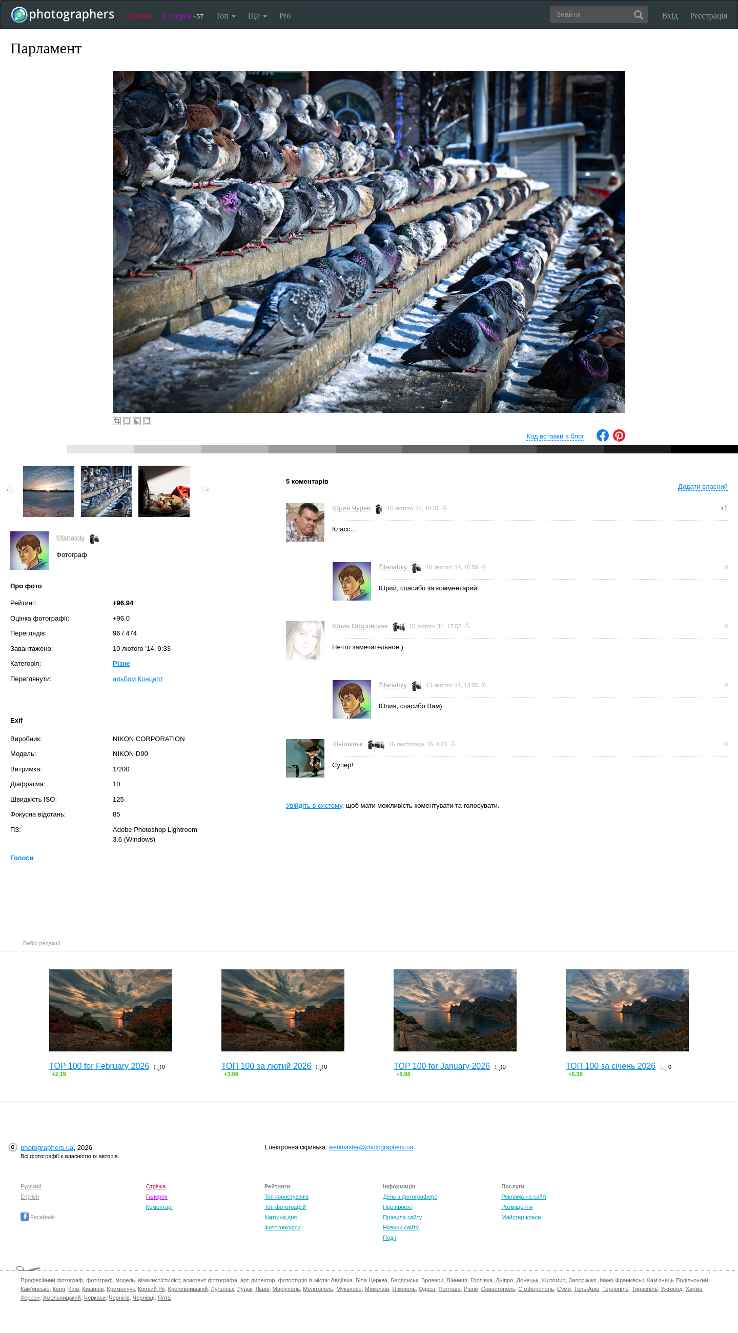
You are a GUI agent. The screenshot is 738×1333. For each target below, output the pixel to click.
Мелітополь (318, 1289)
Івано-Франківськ (622, 1280)
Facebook (37, 1217)
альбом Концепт (138, 679)
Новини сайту (401, 1227)
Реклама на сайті (523, 1196)
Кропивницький (188, 1289)
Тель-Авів (586, 1289)
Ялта (164, 1298)
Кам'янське (35, 1289)
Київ (73, 1289)
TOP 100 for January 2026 (442, 1066)
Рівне (471, 1289)
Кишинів (93, 1289)
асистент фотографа (210, 1280)
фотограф (99, 1280)
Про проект (397, 1207)
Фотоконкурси (282, 1227)
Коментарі (159, 1207)
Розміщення (516, 1207)
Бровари (432, 1280)
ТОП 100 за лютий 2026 (266, 1066)
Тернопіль (615, 1289)
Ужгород (671, 1289)
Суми (564, 1289)
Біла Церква (371, 1280)
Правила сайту (402, 1217)
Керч (59, 1289)
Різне (121, 663)
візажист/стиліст (158, 1280)
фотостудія (293, 1280)
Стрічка (137, 15)
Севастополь (498, 1289)
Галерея (183, 15)
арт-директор (257, 1280)
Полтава (450, 1289)
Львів (262, 1289)
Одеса (427, 1289)
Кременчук (121, 1289)
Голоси (21, 858)
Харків (694, 1289)
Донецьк (527, 1280)
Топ (226, 15)
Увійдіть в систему (314, 805)
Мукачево (348, 1289)
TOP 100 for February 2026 (99, 1066)
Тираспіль (644, 1289)
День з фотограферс (410, 1196)
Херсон (29, 1298)
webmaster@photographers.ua (371, 1147)
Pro (285, 15)
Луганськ (222, 1289)
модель (125, 1280)
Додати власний (703, 486)
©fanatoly (70, 538)
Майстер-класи (521, 1217)
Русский (31, 1186)
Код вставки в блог (555, 436)
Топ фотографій (285, 1207)
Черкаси (95, 1298)
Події (389, 1238)
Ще (257, 15)
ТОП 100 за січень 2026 (610, 1066)
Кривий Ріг (151, 1289)
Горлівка (481, 1280)
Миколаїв (377, 1289)
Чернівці (144, 1298)
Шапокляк (347, 744)
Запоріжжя (583, 1280)
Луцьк (245, 1289)
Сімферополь (536, 1289)
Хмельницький (62, 1298)
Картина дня (280, 1217)
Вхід (670, 15)
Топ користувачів (286, 1196)
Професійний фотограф (51, 1280)
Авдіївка (342, 1280)
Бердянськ (404, 1280)
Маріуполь (286, 1289)
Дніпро (504, 1280)
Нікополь (403, 1289)
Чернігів (119, 1298)
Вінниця (457, 1280)
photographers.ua (46, 1147)
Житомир (553, 1280)
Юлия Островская (360, 626)
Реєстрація (708, 15)
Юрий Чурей (351, 508)
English (29, 1196)
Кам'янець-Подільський (677, 1280)
